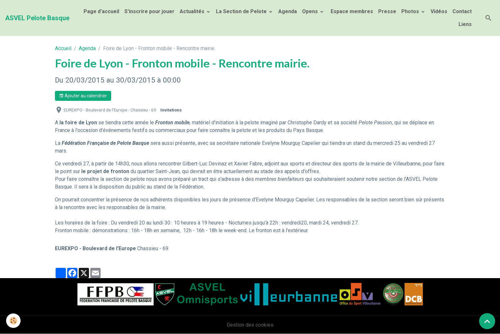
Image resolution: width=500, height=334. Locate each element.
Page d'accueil (101, 11)
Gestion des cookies (250, 325)
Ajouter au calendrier (83, 96)
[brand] (37, 18)
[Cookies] (13, 320)
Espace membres (351, 11)
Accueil (63, 48)
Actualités (193, 11)
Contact (462, 11)
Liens (465, 24)
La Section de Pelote (242, 11)
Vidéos (439, 11)
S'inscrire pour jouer (149, 11)
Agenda (287, 11)
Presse (387, 11)
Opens (310, 11)
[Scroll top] (487, 321)
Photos (410, 11)
